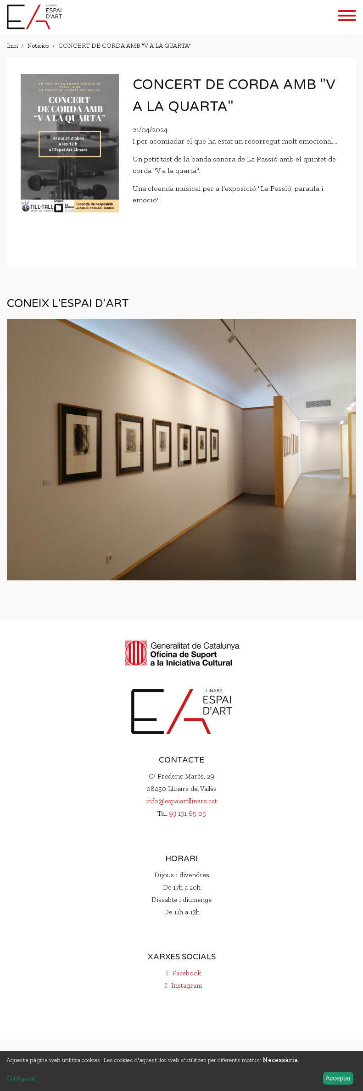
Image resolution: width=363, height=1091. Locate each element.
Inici (12, 46)
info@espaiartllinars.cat (181, 801)
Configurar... (22, 1078)
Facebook (181, 973)
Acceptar (338, 1078)
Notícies (38, 46)
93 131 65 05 (187, 813)
